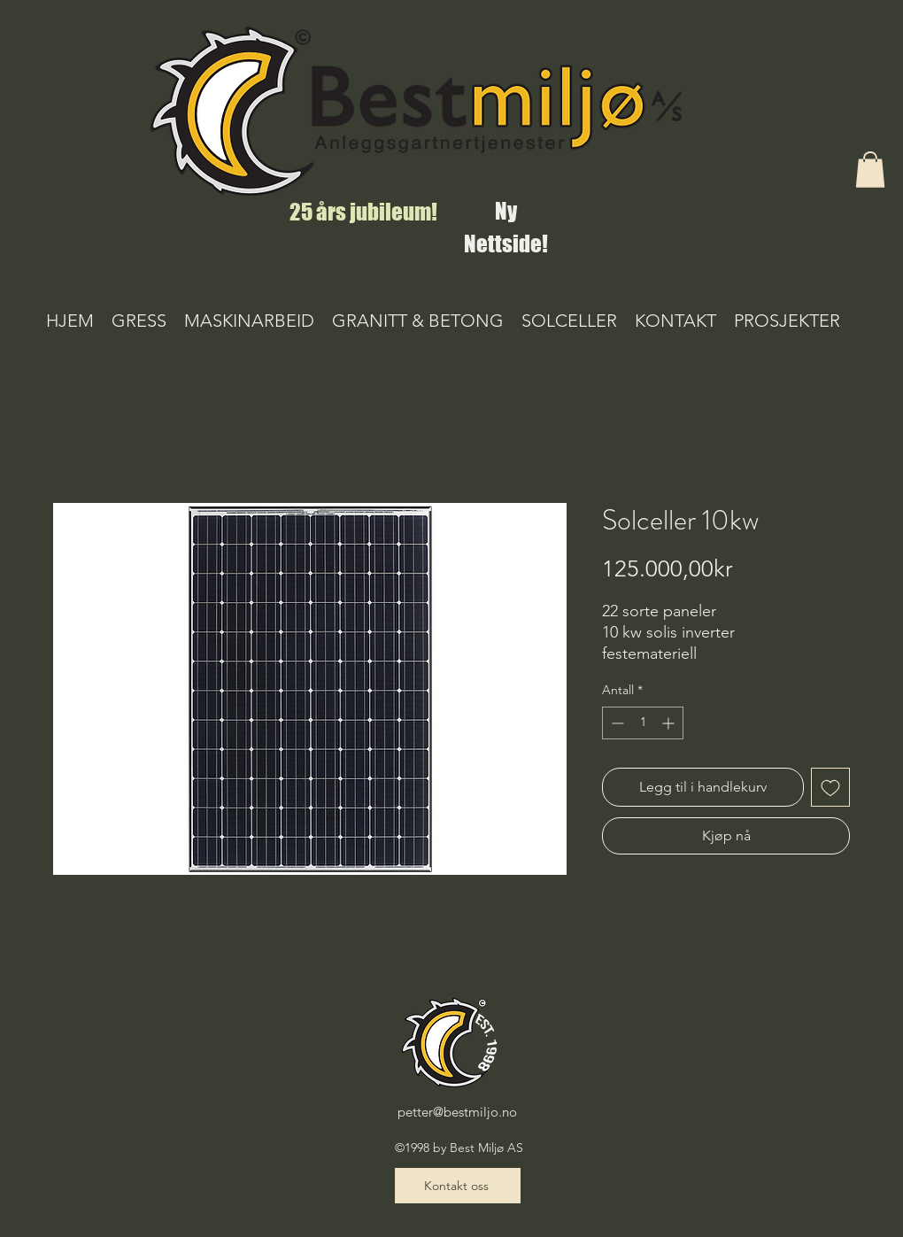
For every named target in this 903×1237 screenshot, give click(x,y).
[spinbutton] (643, 722)
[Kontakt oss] (458, 1185)
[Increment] (670, 722)
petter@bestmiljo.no (457, 1111)
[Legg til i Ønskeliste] (830, 787)
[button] (870, 169)
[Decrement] (616, 722)
